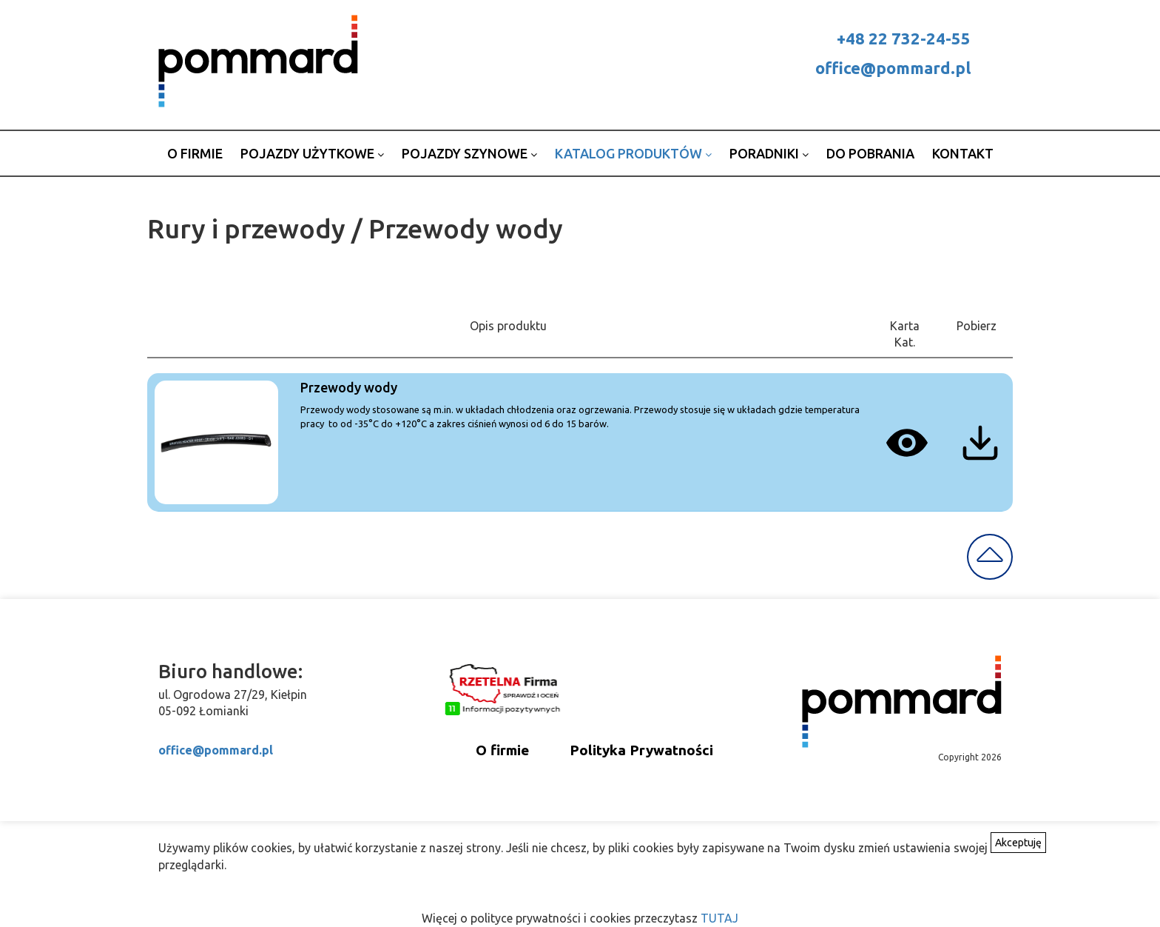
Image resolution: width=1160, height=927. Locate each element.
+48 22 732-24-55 (904, 38)
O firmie (502, 750)
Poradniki (769, 153)
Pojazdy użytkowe (312, 153)
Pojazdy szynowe (469, 153)
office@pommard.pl (893, 67)
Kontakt (963, 153)
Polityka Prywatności (641, 750)
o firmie (195, 153)
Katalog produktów (633, 153)
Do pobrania (870, 153)
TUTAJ (719, 918)
